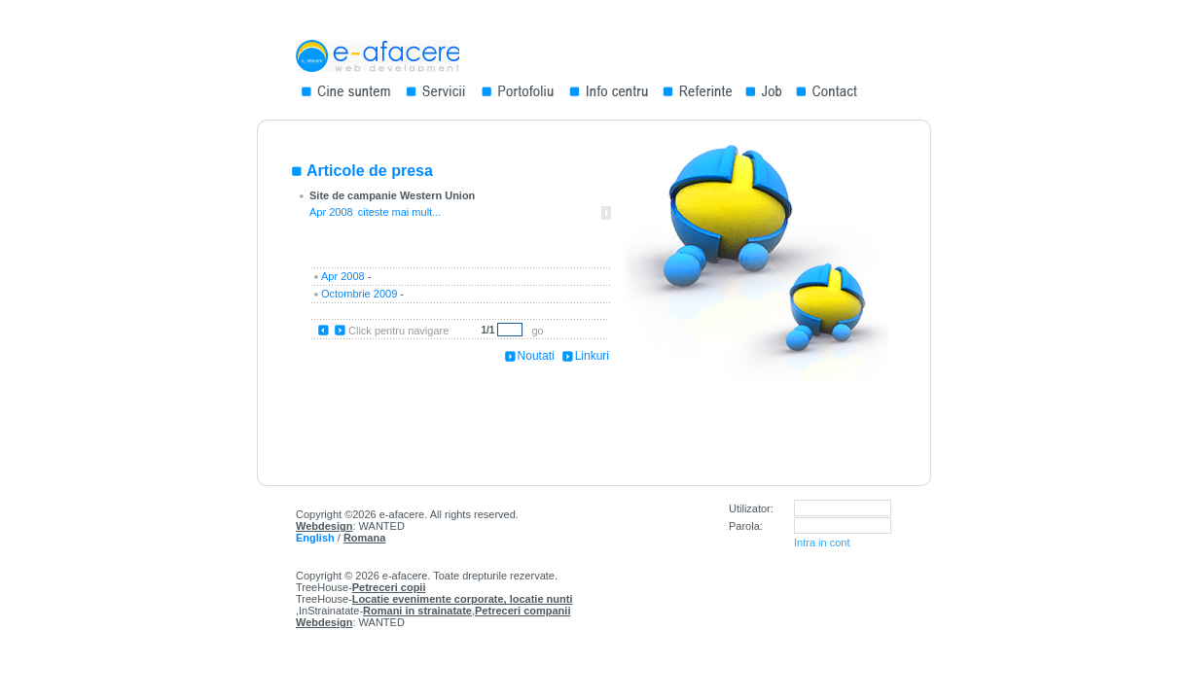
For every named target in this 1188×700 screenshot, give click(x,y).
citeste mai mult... (400, 212)
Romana (364, 537)
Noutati (536, 356)
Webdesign (324, 526)
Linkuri (592, 356)
